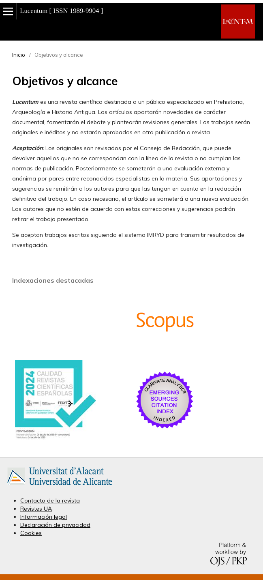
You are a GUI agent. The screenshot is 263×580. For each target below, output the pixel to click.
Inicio (18, 55)
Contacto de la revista (50, 500)
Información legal (43, 516)
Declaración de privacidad (55, 524)
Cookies (31, 533)
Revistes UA (36, 508)
